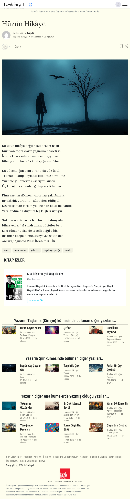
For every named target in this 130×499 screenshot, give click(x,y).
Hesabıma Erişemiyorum (65, 456)
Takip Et (30, 33)
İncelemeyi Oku (36, 300)
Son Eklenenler (13, 456)
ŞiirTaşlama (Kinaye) (27, 333)
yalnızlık (35, 250)
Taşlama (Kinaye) (20, 36)
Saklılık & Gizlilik (98, 456)
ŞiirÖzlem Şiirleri (27, 413)
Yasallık (84, 456)
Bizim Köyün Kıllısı (30, 328)
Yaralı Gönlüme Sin (117, 403)
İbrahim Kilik (18, 33)
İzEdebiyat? (12, 461)
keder (6, 250)
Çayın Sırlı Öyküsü (117, 425)
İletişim (47, 456)
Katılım (37, 456)
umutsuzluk (20, 250)
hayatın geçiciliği (52, 250)
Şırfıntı (67, 328)
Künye (42, 461)
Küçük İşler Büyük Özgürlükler (45, 274)
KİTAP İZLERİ (14, 260)
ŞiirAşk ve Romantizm (71, 413)
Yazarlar (28, 456)
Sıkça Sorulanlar (28, 461)
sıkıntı (68, 250)
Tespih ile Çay (71, 365)
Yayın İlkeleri (115, 456)
